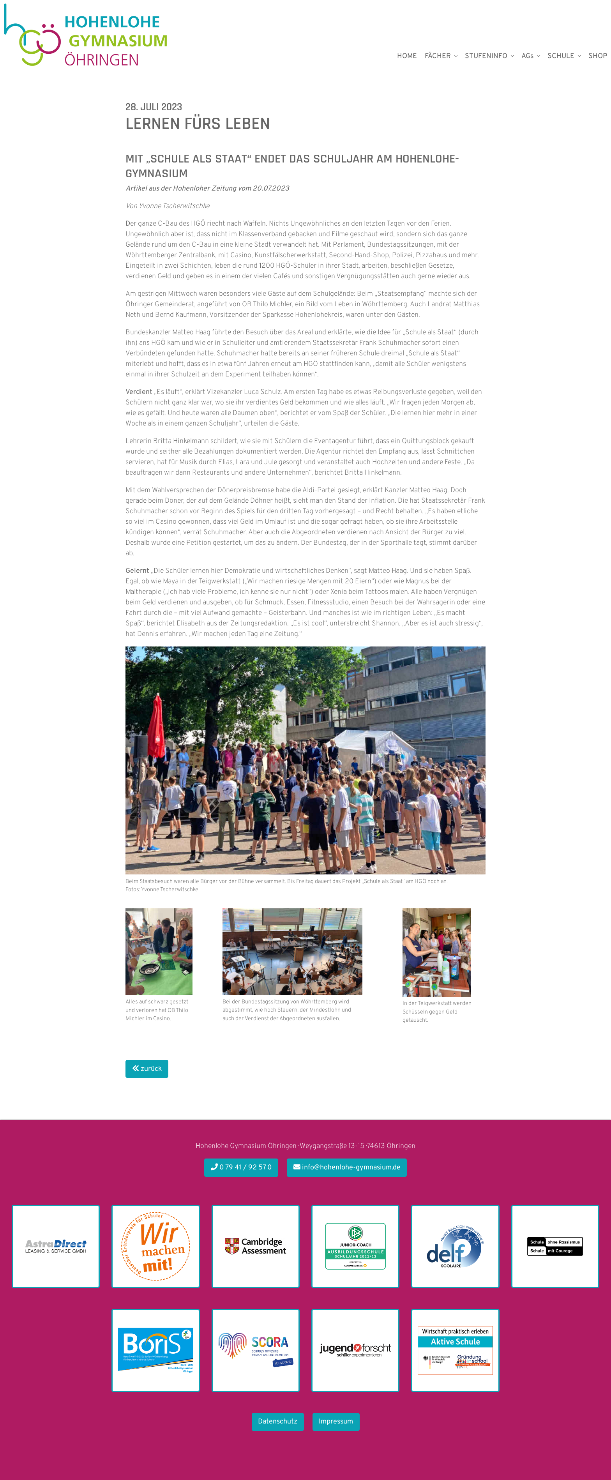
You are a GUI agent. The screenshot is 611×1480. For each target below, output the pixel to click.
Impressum (336, 1421)
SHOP (597, 56)
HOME (407, 56)
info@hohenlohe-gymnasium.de (347, 1167)
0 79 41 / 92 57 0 (241, 1167)
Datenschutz (277, 1421)
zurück (147, 1069)
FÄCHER (438, 56)
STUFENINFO (486, 56)
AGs (527, 56)
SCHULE (560, 56)
